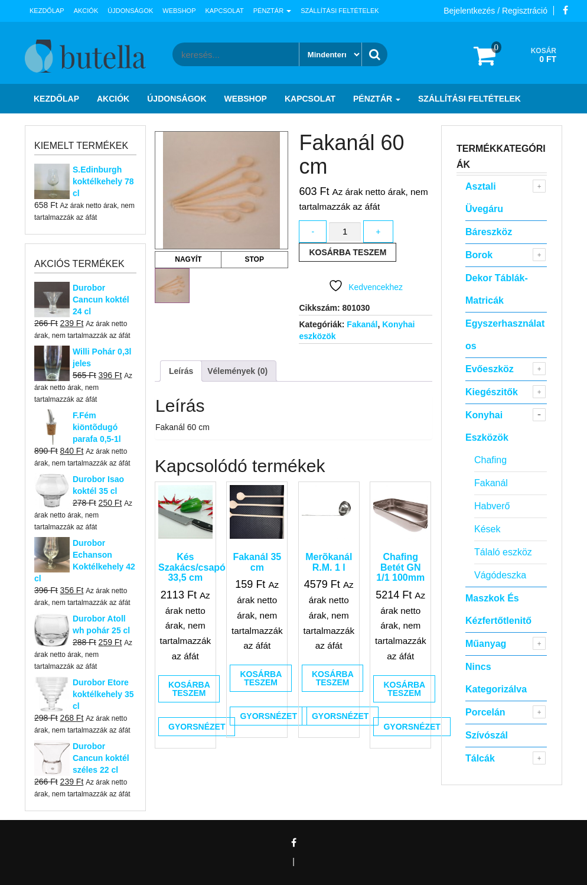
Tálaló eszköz (503, 552)
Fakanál (362, 324)
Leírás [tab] (181, 371)
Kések (487, 529)
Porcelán (485, 712)
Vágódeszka (500, 575)
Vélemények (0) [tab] (237, 371)
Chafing (490, 460)
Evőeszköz (489, 369)
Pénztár (272, 10)
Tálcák (480, 758)
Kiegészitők (491, 392)
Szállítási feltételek (340, 10)
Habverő (492, 506)
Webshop (178, 10)
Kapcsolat (225, 10)
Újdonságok (130, 10)
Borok (479, 255)
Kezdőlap (47, 10)
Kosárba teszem (347, 252)
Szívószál (486, 735)
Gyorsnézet (196, 726)
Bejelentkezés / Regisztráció (495, 10)
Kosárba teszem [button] (189, 689)
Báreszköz (488, 232)
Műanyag (485, 644)
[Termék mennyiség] (345, 232)
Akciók (86, 10)
